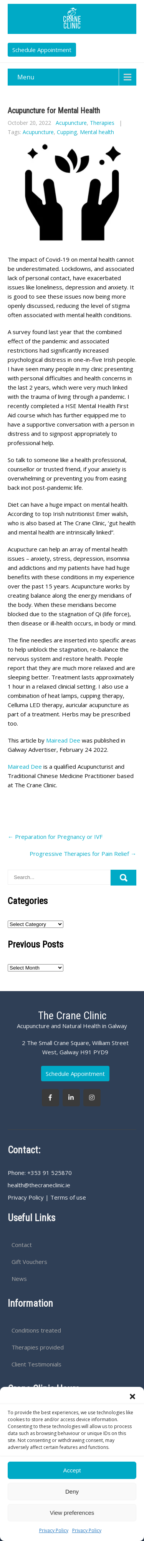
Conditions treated (36, 1330)
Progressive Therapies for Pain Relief (83, 853)
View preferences (72, 1512)
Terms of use (68, 1197)
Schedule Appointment (41, 50)
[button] (132, 1396)
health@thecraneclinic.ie (39, 1185)
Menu (25, 77)
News (19, 1278)
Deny (72, 1491)
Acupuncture (71, 122)
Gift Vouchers (29, 1261)
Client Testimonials (36, 1364)
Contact (22, 1245)
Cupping (67, 132)
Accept (72, 1470)
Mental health (97, 132)
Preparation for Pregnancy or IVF (55, 836)
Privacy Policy (53, 1530)
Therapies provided (38, 1347)
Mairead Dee (62, 740)
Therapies (102, 122)
